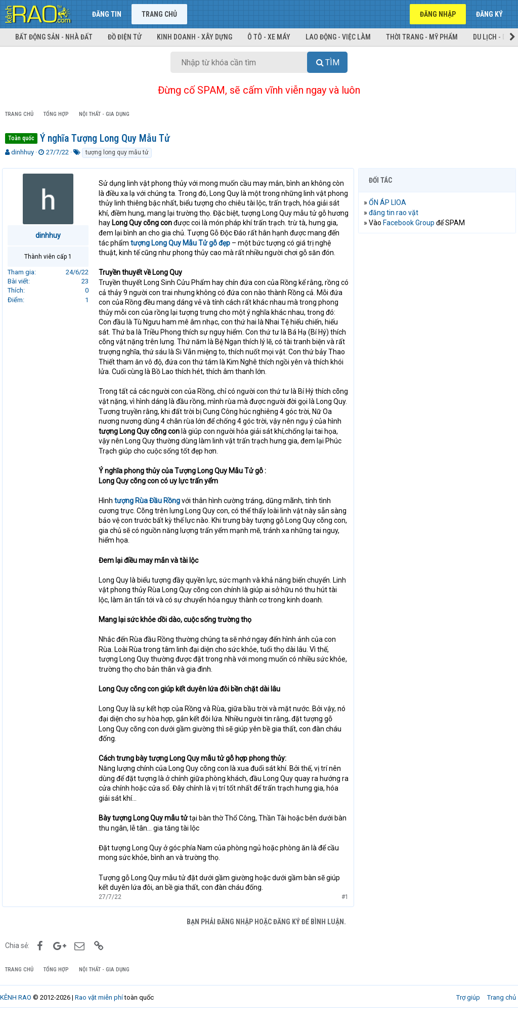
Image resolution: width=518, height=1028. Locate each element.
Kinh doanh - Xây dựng (194, 37)
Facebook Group (412, 223)
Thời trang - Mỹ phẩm (422, 37)
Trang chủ (159, 14)
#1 (342, 906)
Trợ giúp (468, 1007)
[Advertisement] (437, 306)
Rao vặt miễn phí (99, 1007)
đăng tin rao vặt (396, 213)
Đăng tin (106, 14)
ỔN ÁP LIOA (390, 202)
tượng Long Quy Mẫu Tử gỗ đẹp (216, 243)
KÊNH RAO (15, 1007)
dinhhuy (22, 152)
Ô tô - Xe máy (268, 37)
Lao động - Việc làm (338, 37)
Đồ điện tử (125, 37)
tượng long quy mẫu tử (116, 152)
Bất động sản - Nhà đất (54, 37)
